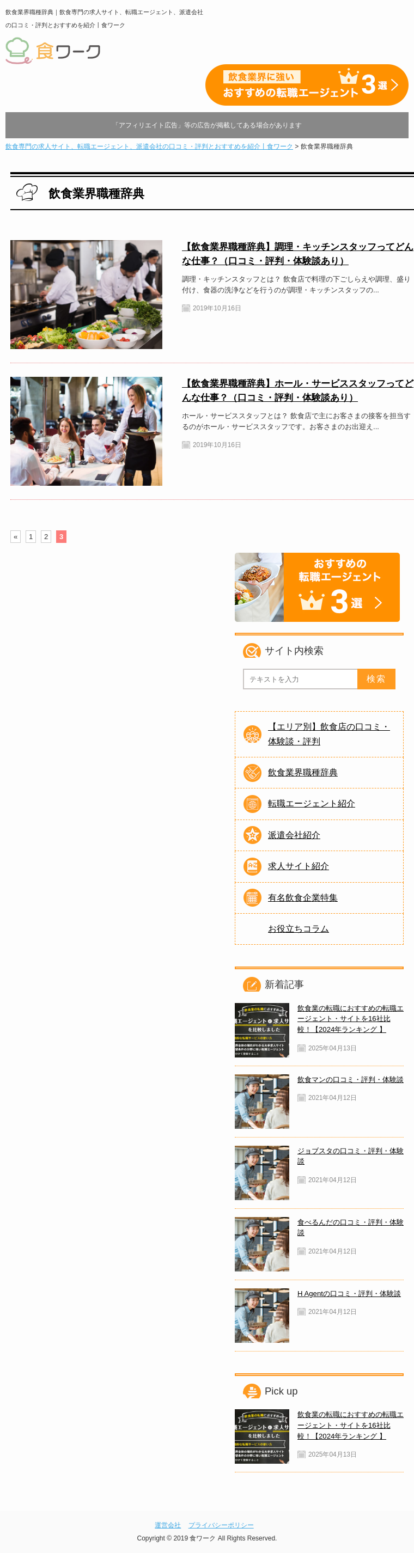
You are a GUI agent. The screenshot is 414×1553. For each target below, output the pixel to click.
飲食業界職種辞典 (303, 772)
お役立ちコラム (298, 928)
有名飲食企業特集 (303, 897)
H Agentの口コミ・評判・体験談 (349, 1293)
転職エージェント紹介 (311, 803)
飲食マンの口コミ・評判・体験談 (350, 1079)
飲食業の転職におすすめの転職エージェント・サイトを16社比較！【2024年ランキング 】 (350, 1019)
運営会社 (168, 1525)
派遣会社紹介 (294, 835)
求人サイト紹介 (298, 866)
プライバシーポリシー (221, 1525)
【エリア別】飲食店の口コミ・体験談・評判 (329, 733)
